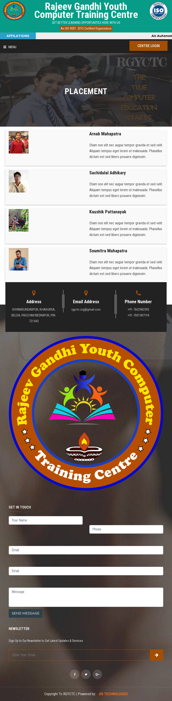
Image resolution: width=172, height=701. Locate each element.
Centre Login (149, 46)
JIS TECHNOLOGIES (113, 694)
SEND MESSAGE (25, 613)
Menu (9, 47)
